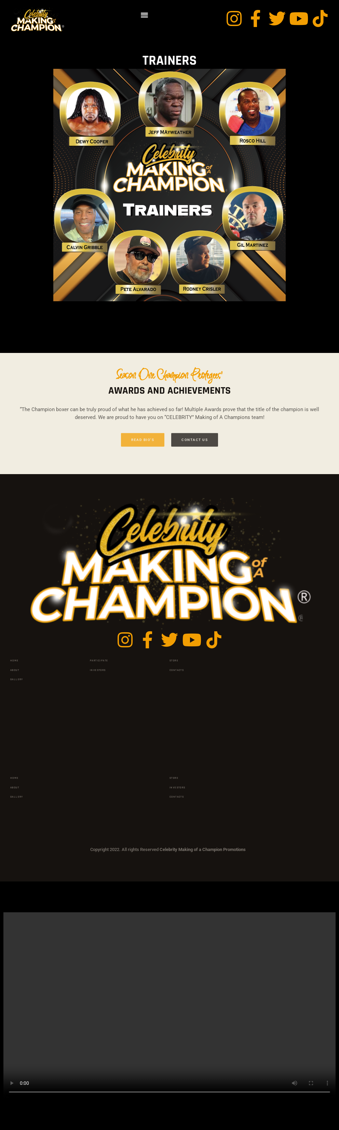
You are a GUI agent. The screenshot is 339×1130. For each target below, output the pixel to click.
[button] (145, 15)
